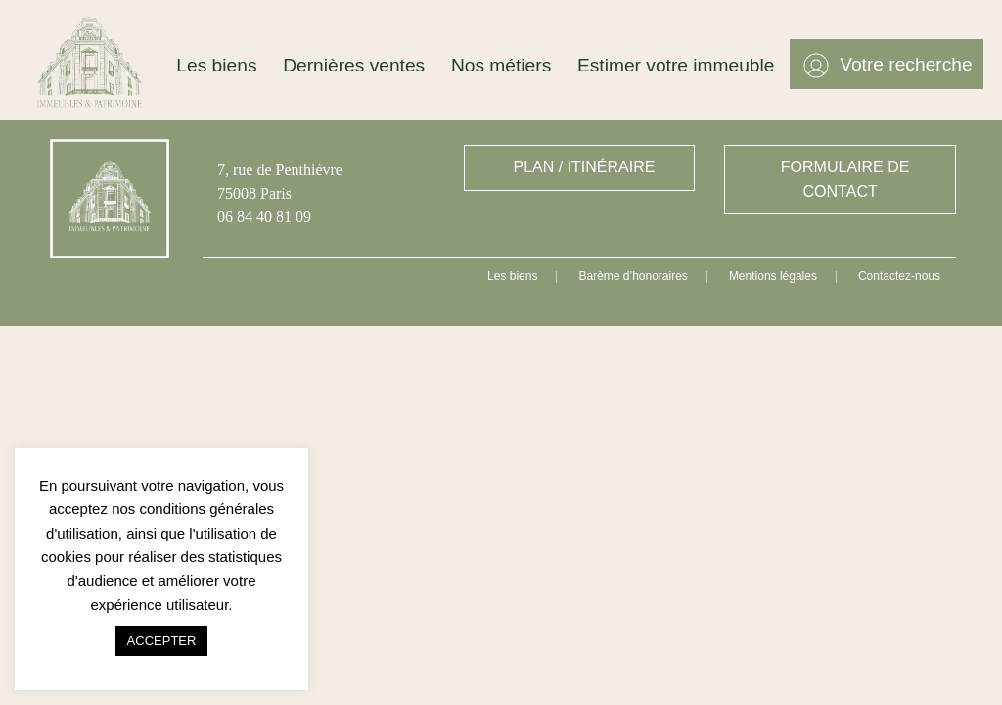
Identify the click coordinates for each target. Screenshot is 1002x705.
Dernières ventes (354, 65)
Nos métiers (501, 65)
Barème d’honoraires (632, 276)
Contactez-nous (899, 276)
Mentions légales (773, 276)
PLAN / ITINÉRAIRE (585, 167)
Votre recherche (906, 64)
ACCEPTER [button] (162, 641)
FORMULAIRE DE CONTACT (845, 179)
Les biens (216, 65)
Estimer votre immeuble (676, 65)
